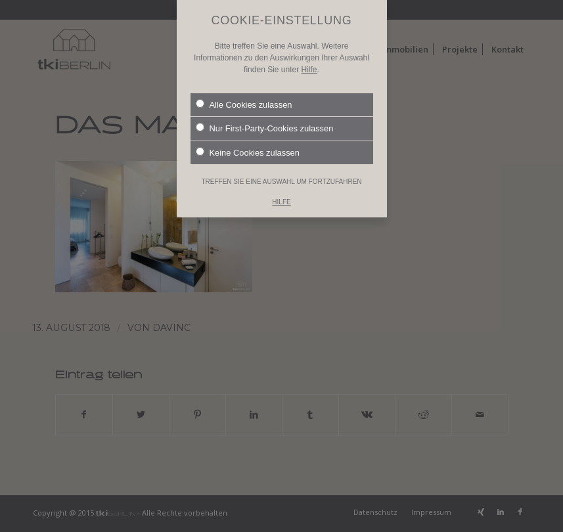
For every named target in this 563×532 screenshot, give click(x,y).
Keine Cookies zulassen (248, 142)
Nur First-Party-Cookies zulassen (265, 119)
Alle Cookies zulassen (244, 94)
